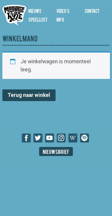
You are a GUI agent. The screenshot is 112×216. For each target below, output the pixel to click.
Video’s (62, 11)
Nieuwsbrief (56, 151)
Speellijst (37, 19)
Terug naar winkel (28, 95)
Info (60, 19)
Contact (92, 11)
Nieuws (35, 11)
